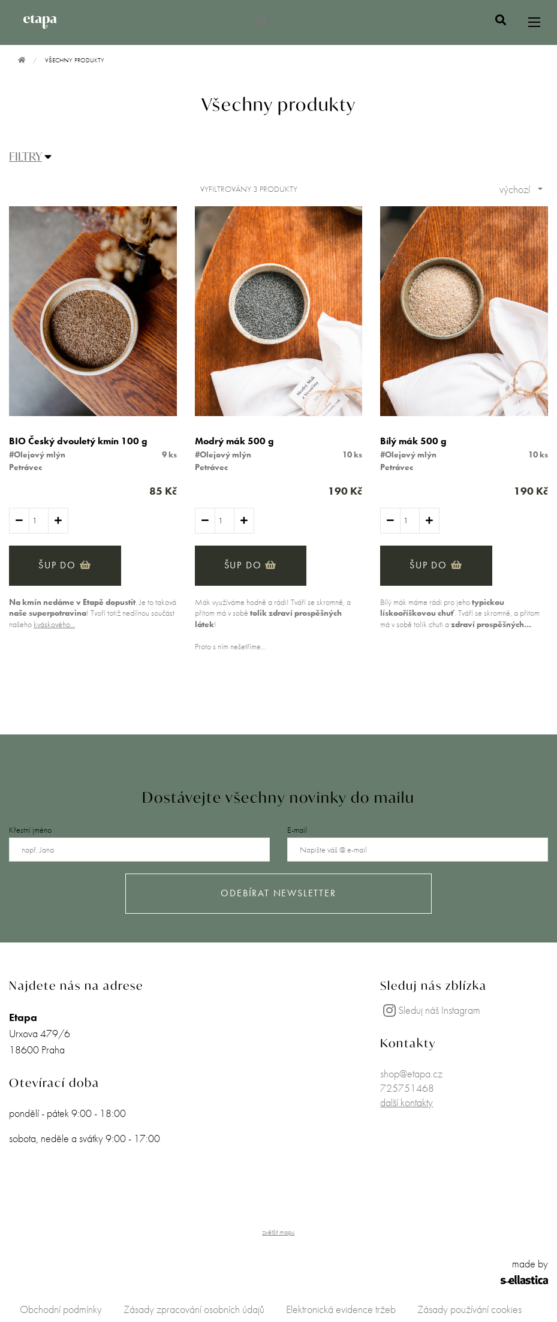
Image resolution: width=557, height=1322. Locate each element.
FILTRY (25, 156)
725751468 (407, 1088)
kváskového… (54, 624)
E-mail (297, 829)
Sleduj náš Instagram (430, 1010)
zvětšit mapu (278, 1232)
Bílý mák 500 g (413, 441)
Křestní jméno (30, 829)
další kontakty (406, 1102)
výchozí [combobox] (514, 189)
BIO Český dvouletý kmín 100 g (78, 441)
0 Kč (272, 20)
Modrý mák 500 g (234, 441)
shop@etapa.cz (411, 1073)
